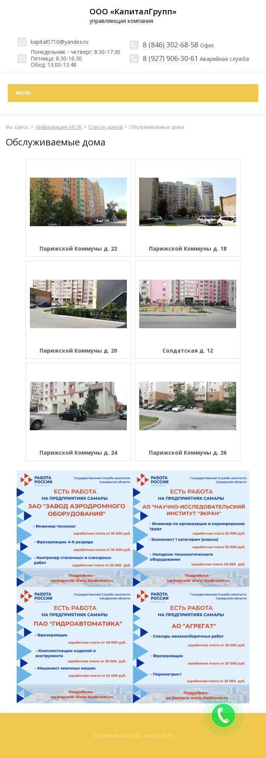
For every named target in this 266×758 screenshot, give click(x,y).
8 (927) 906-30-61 (170, 58)
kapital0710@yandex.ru (59, 41)
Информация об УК (59, 126)
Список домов (105, 126)
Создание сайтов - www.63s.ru (133, 735)
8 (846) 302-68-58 (170, 44)
